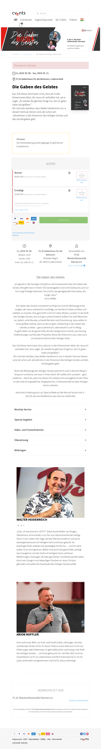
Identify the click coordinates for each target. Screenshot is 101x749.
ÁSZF (25, 739)
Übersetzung (21, 440)
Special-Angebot (23, 419)
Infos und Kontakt (76, 265)
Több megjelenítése (21, 210)
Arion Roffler (28, 634)
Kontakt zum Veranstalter (78, 700)
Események (28, 54)
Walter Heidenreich (32, 519)
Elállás (43, 739)
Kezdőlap (15, 54)
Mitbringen (20, 450)
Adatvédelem (34, 739)
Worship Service (22, 409)
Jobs (49, 739)
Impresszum (17, 739)
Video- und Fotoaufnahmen (29, 429)
